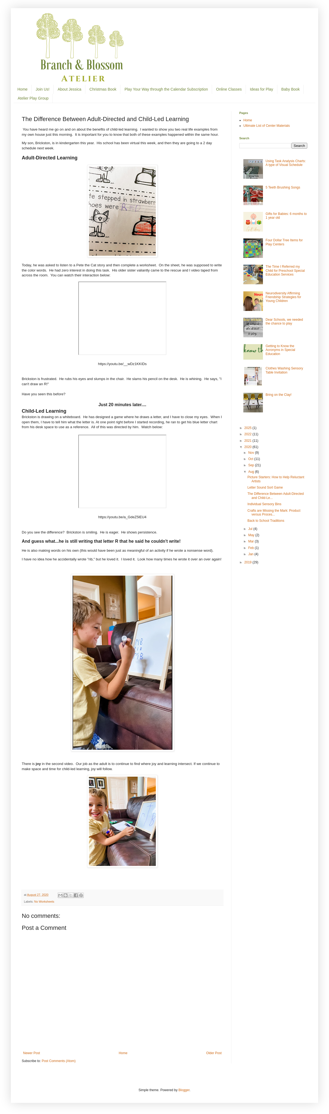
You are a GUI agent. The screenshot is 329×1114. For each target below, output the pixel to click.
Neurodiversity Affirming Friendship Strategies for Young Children (283, 297)
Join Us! (42, 89)
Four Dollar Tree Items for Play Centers (284, 242)
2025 (248, 428)
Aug (251, 472)
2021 (248, 441)
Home (22, 89)
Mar (251, 541)
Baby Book (290, 89)
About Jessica (69, 89)
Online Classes (229, 89)
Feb (251, 548)
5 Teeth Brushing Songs (283, 187)
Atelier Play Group (33, 98)
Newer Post (31, 1053)
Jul (250, 529)
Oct (251, 459)
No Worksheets (44, 901)
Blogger (184, 1090)
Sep (251, 465)
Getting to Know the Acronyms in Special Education (280, 350)
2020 (248, 447)
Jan (251, 554)
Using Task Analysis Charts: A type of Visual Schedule (286, 163)
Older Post (214, 1053)
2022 (248, 434)
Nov (251, 453)
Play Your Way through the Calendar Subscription (166, 89)
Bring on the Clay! (278, 395)
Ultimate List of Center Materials (266, 126)
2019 (248, 562)
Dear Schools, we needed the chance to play (284, 321)
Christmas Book (102, 89)
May (251, 535)
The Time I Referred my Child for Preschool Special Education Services (285, 270)
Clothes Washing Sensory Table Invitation (284, 370)
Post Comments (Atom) (59, 1061)
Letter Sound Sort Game (265, 487)
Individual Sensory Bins (264, 504)
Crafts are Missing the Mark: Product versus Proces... (273, 512)
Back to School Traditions (265, 521)
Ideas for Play (261, 89)
